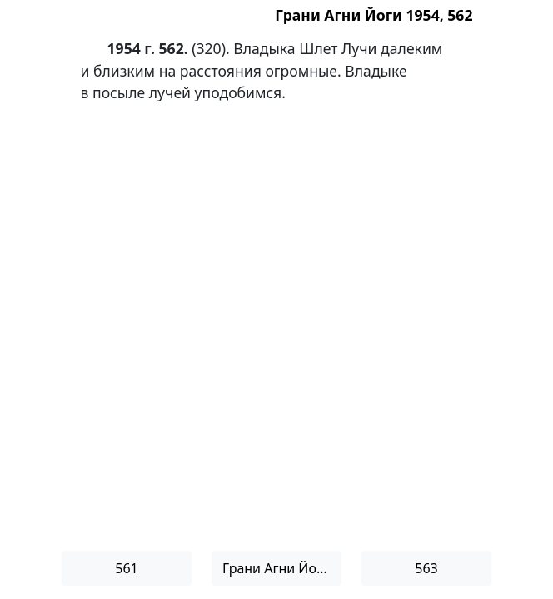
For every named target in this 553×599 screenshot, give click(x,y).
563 (426, 568)
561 (126, 568)
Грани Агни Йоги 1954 (281, 568)
